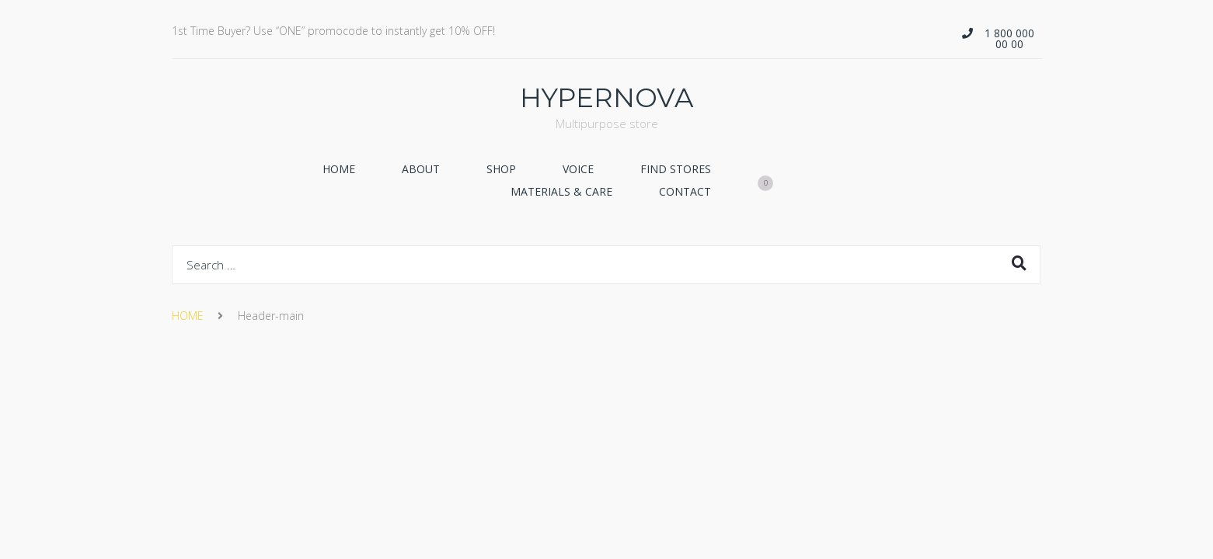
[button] (1001, 39)
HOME (188, 315)
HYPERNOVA (606, 98)
